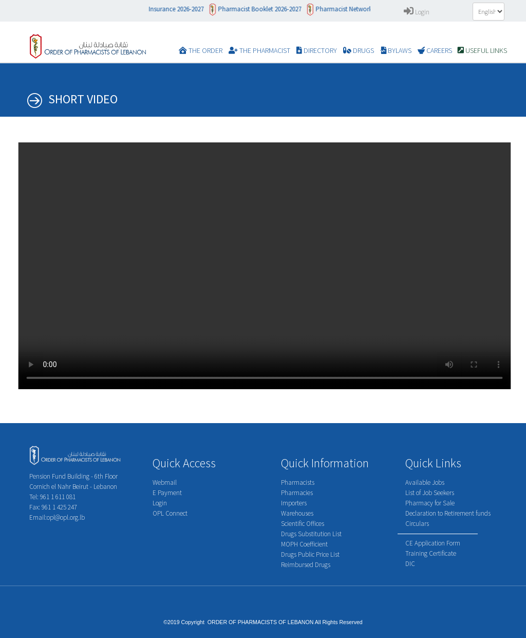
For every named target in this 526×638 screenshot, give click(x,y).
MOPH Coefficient (304, 544)
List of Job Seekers (429, 492)
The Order (200, 50)
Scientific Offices (302, 523)
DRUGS (358, 50)
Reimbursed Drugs (305, 564)
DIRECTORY (316, 50)
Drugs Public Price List (310, 554)
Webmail (165, 482)
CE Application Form (432, 543)
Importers (294, 503)
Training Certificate (430, 553)
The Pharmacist (259, 50)
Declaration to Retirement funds (448, 513)
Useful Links (482, 50)
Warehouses (297, 513)
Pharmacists (297, 482)
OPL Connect (170, 513)
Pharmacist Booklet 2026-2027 (265, 9)
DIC (410, 563)
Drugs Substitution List (311, 534)
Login (416, 12)
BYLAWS (395, 50)
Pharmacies (297, 492)
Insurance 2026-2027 (182, 9)
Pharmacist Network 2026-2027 (364, 9)
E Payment (167, 492)
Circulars (417, 523)
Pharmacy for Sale (430, 503)
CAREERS (435, 50)
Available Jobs (424, 482)
